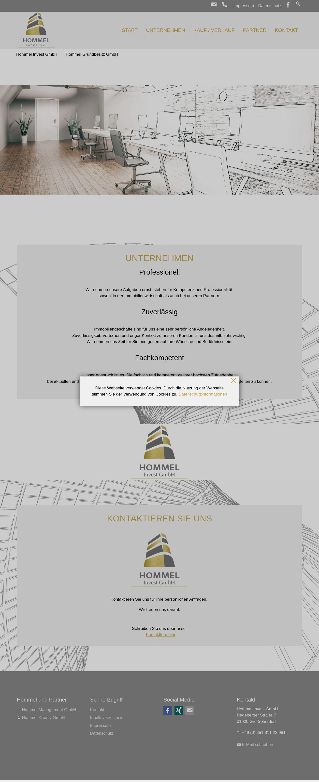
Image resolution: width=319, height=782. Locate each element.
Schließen (234, 380)
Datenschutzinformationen (202, 394)
